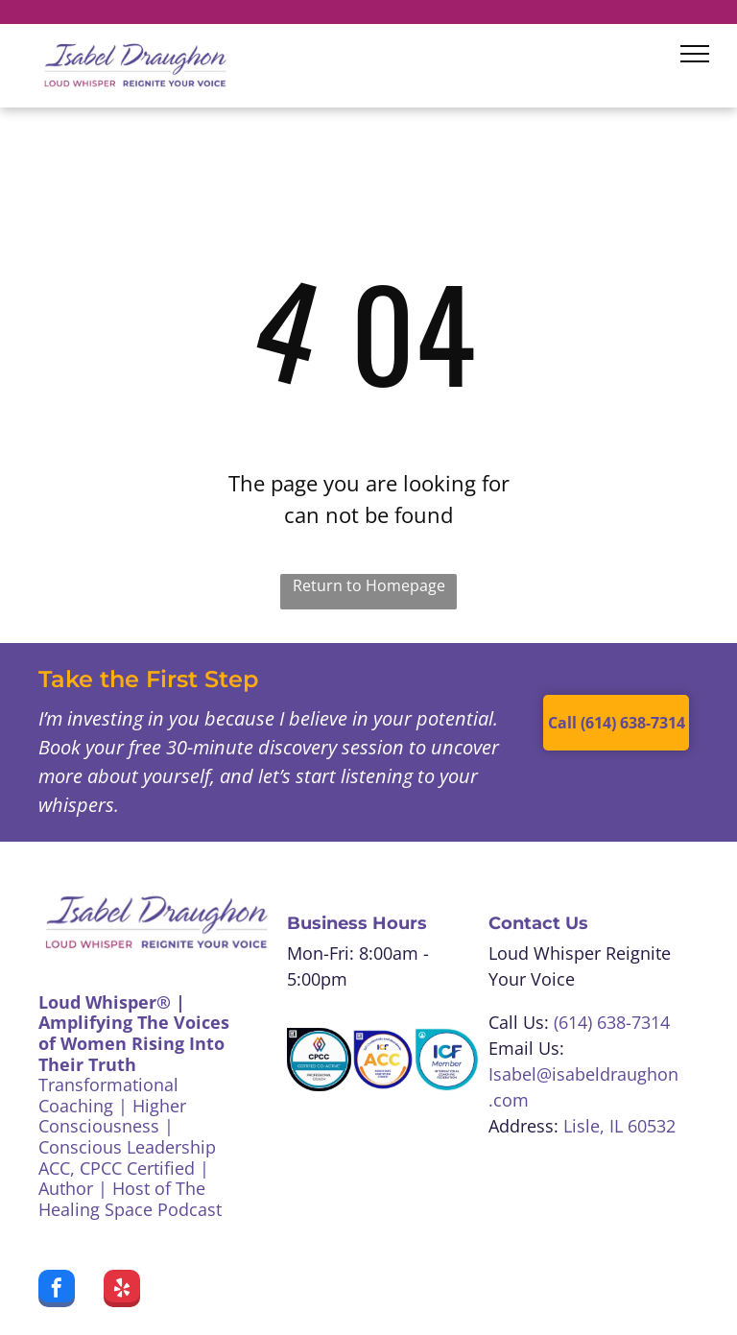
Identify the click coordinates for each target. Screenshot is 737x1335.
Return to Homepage (369, 585)
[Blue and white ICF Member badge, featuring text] (446, 1059)
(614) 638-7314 (612, 1022)
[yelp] (122, 1291)
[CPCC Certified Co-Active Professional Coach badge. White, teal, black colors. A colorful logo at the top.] (318, 1059)
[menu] (695, 54)
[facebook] (56, 1291)
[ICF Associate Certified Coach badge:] (383, 1059)
